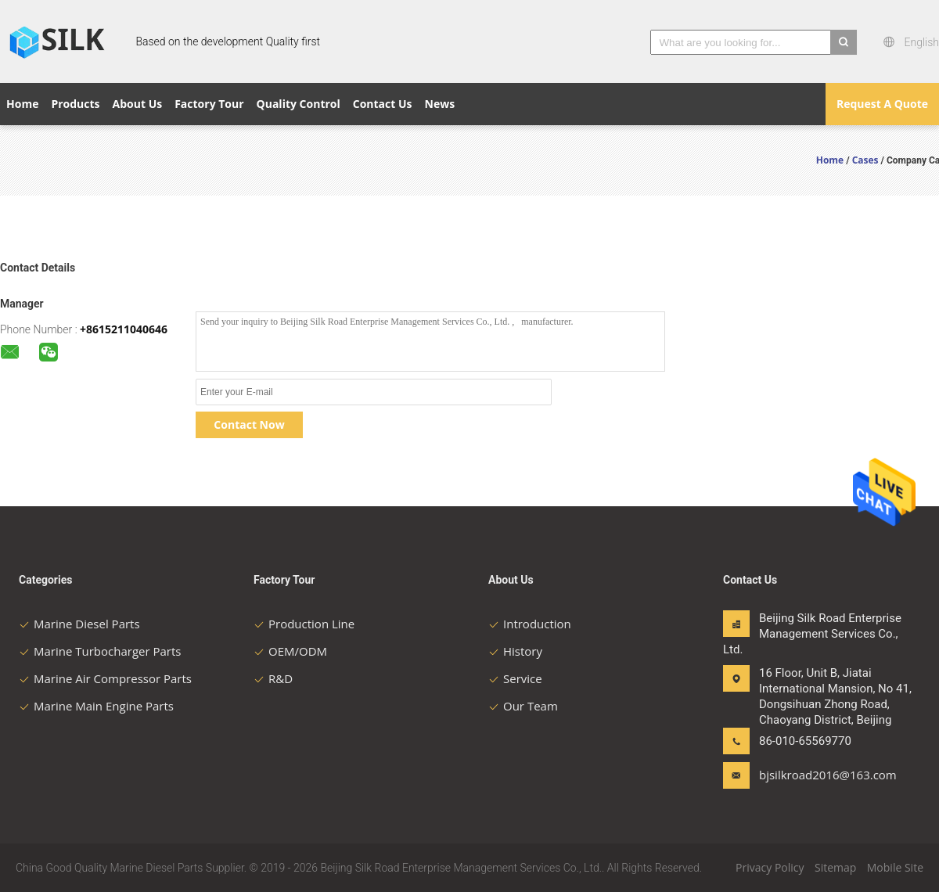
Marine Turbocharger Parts (100, 651)
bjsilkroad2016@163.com (808, 774)
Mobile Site (895, 867)
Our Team (523, 706)
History (515, 651)
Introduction (529, 623)
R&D (273, 678)
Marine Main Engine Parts (96, 706)
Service (515, 678)
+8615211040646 (123, 329)
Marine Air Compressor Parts (105, 678)
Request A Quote (882, 103)
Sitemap (835, 867)
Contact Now (249, 424)
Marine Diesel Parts (79, 623)
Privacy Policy (770, 867)
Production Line (304, 623)
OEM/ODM (290, 651)
